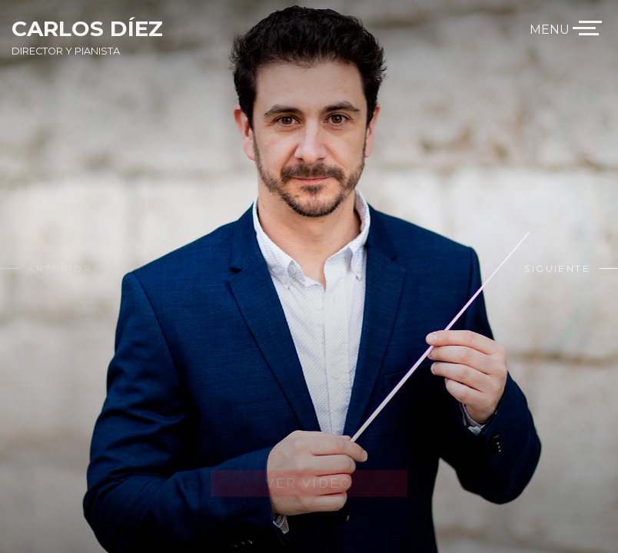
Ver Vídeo (309, 483)
